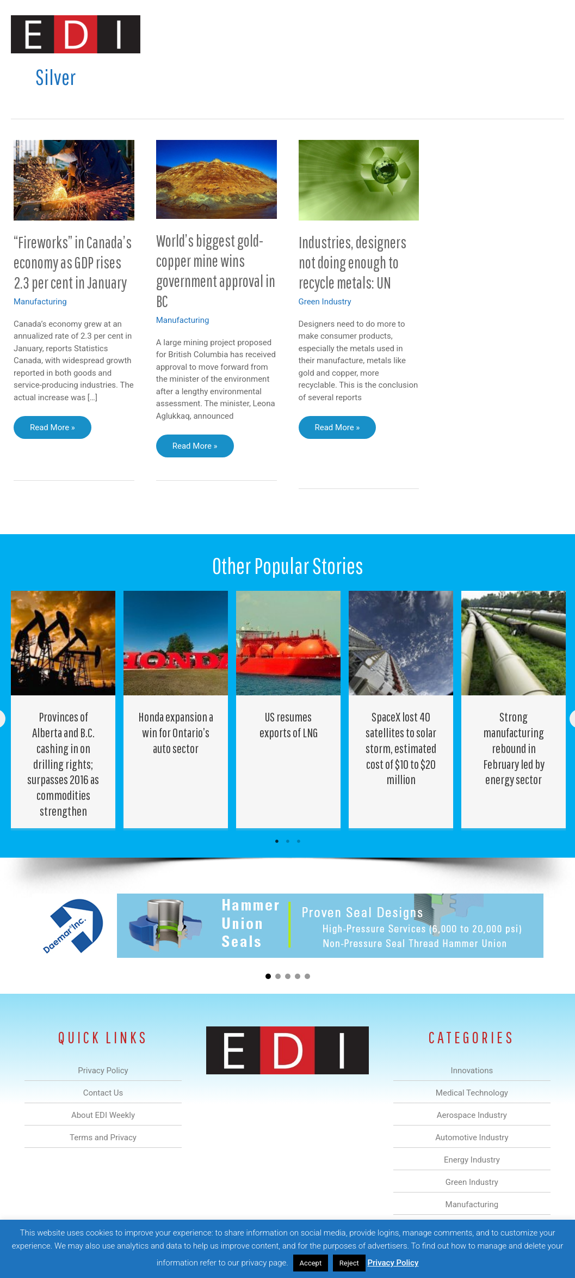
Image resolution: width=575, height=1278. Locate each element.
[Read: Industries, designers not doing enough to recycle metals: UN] (359, 180)
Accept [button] (311, 1263)
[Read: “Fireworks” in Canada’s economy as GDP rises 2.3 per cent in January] (74, 180)
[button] (547, 72)
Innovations (110, 72)
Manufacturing (410, 72)
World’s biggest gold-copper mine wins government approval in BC (215, 270)
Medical (161, 72)
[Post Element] (63, 709)
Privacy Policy (392, 1263)
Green (357, 72)
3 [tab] (298, 841)
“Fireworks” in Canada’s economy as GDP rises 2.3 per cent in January (73, 262)
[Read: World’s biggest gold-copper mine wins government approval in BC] (216, 179)
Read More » (52, 430)
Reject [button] (349, 1263)
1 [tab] (276, 841)
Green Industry (325, 302)
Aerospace (209, 72)
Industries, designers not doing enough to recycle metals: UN (352, 262)
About (463, 72)
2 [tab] (287, 841)
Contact (506, 72)
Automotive (265, 72)
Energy (315, 72)
